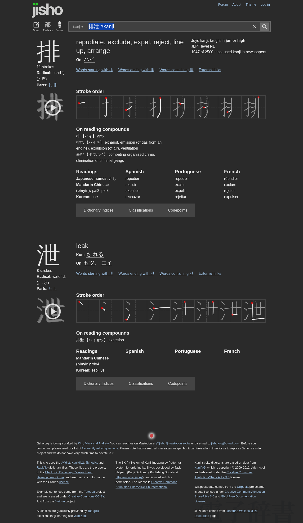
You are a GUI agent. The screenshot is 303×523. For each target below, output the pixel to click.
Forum (223, 4)
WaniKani (80, 516)
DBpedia (243, 486)
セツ (89, 263)
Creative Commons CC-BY (86, 496)
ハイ (89, 59)
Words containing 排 (177, 70)
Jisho (47, 10)
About (236, 4)
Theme (251, 4)
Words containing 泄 (177, 273)
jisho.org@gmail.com (225, 443)
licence (64, 482)
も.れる (95, 254)
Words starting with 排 (94, 70)
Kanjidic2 (77, 462)
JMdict (65, 462)
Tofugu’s (93, 511)
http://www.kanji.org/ (129, 477)
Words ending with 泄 (136, 273)
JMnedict (91, 462)
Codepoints (177, 210)
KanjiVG (200, 467)
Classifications (141, 210)
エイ (106, 263)
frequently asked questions (100, 448)
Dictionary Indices (99, 210)
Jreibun (60, 501)
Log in (265, 4)
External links (210, 70)
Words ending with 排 (136, 70)
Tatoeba (89, 491)
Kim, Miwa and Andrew (93, 443)
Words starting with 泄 (94, 273)
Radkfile (42, 467)
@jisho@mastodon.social (173, 443)
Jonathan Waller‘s (238, 511)
